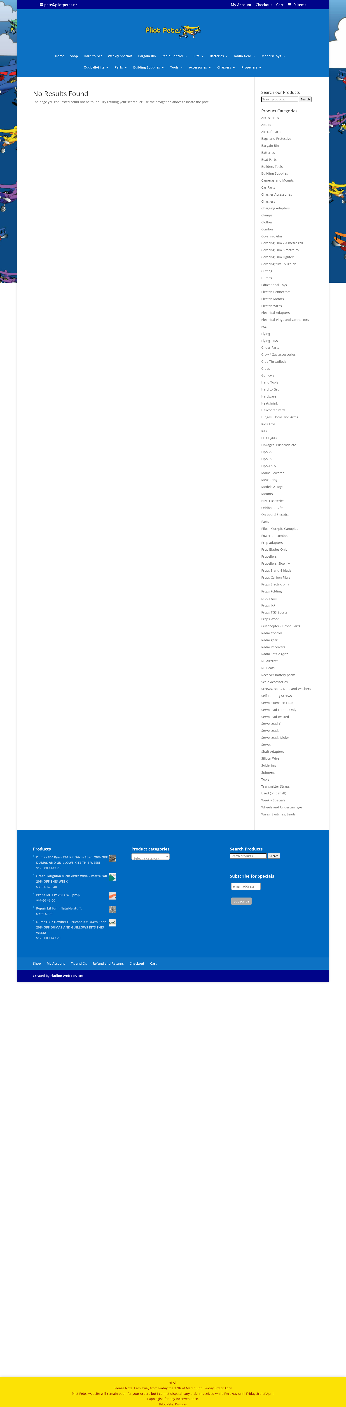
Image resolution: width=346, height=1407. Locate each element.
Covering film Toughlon (278, 264)
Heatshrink (269, 403)
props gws (269, 598)
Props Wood (270, 619)
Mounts (267, 494)
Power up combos (274, 535)
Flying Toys (269, 341)
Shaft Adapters (272, 751)
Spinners (268, 772)
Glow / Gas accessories (278, 354)
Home (59, 56)
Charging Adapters (275, 208)
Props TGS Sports (274, 612)
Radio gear (269, 640)
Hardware (268, 396)
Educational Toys (274, 285)
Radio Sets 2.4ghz (274, 654)
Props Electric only (275, 584)
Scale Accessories (274, 682)
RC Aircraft (269, 661)
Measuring (269, 480)
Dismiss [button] (181, 1404)
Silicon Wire (270, 758)
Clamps (267, 215)
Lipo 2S (266, 452)
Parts (119, 67)
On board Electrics (275, 514)
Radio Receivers (273, 647)
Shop (74, 56)
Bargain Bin (147, 56)
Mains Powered (273, 473)
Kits (196, 56)
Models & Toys (272, 487)
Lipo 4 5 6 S (269, 466)
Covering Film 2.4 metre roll (282, 243)
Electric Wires (271, 306)
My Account (241, 5)
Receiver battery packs (278, 675)
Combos (267, 229)
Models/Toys (271, 56)
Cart (279, 5)
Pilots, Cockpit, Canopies (279, 528)
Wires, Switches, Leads (278, 814)
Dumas (266, 278)
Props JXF (268, 605)
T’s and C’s (79, 963)
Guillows (267, 375)
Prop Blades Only (274, 549)
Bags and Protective (276, 138)
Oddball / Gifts (272, 508)
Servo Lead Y (271, 723)
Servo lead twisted (275, 717)
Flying (265, 334)
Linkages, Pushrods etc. (279, 445)
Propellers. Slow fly (275, 563)
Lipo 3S (266, 459)
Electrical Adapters (275, 312)
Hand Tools (269, 382)
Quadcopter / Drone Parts (280, 626)
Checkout (264, 5)
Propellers (249, 67)
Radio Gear (242, 56)
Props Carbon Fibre (275, 577)
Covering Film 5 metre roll (280, 250)
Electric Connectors (275, 292)
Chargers (224, 67)
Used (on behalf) (273, 793)
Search (305, 99)
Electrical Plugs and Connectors (285, 319)
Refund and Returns (108, 963)
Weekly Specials (120, 56)
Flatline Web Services (66, 976)
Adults (266, 125)
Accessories (198, 67)
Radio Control (172, 56)
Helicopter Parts (273, 410)
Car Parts (268, 187)
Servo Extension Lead (277, 703)
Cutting (266, 271)
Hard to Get (93, 56)
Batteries (217, 56)
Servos (266, 744)
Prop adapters (272, 542)
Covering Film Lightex (277, 257)
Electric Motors (272, 299)
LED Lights (269, 438)
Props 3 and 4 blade (276, 570)
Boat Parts (269, 159)
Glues (265, 368)
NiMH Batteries (272, 501)
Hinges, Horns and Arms (279, 417)
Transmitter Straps (275, 786)
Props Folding (271, 591)
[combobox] (150, 856)
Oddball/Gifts (94, 67)
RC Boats (268, 668)
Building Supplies (146, 67)
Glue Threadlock (273, 361)
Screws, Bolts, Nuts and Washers (286, 689)
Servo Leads (270, 730)
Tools (174, 67)
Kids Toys (268, 424)
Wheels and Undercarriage (281, 807)
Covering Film (271, 236)
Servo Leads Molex (275, 737)
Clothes (267, 222)
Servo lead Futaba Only (278, 710)
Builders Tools (272, 166)
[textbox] (150, 858)
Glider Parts (270, 347)
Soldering (268, 765)
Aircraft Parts (271, 132)
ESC (264, 327)
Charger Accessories (276, 194)
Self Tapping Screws (276, 696)
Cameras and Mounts (277, 180)
